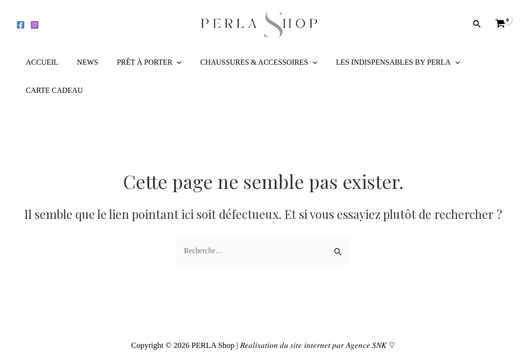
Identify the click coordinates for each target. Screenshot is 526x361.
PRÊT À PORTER (140, 62)
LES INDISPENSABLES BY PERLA (381, 62)
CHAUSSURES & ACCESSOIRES (245, 62)
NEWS (81, 62)
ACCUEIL (40, 62)
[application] (167, 62)
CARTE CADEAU (52, 90)
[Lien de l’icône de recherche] (477, 24)
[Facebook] (20, 25)
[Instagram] (34, 25)
